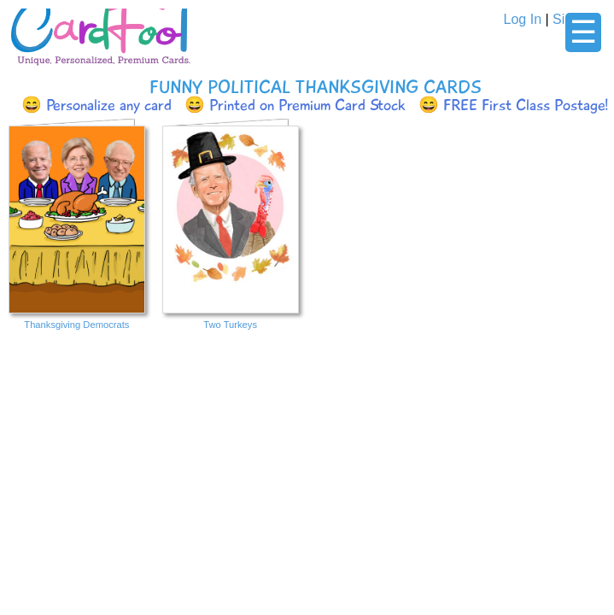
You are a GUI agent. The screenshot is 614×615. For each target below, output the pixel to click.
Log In (522, 19)
